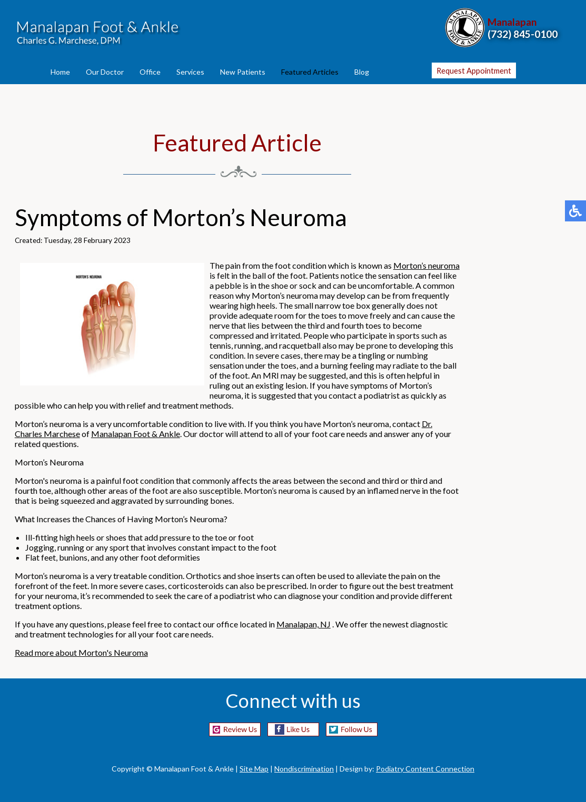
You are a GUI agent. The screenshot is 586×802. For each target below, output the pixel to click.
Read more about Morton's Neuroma (81, 652)
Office (150, 71)
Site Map (254, 768)
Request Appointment (474, 70)
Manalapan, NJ (303, 624)
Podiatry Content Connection (425, 768)
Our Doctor (105, 71)
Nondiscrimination (304, 768)
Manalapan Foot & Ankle (135, 434)
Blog (361, 71)
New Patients (242, 71)
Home (60, 71)
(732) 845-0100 (523, 34)
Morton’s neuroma (426, 265)
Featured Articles (310, 71)
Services (190, 71)
